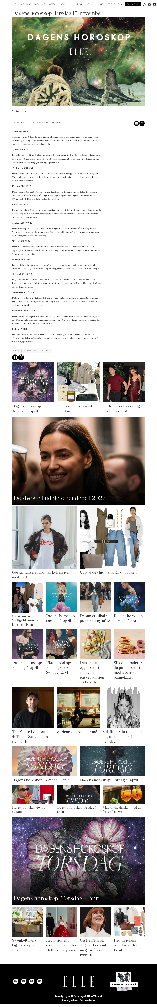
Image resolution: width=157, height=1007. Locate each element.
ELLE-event (97, 4)
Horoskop (25, 4)
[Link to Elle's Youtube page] (31, 981)
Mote (14, 4)
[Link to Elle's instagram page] (15, 981)
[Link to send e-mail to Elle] (39, 981)
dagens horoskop (31, 351)
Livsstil (52, 4)
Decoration (75, 4)
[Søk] (144, 4)
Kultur (62, 4)
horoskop (46, 351)
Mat (87, 4)
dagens (16, 351)
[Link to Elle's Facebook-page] (23, 981)
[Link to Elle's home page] (78, 981)
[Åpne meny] (4, 4)
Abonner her (133, 4)
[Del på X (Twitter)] (142, 123)
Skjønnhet (39, 4)
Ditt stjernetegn (114, 4)
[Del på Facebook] (136, 123)
